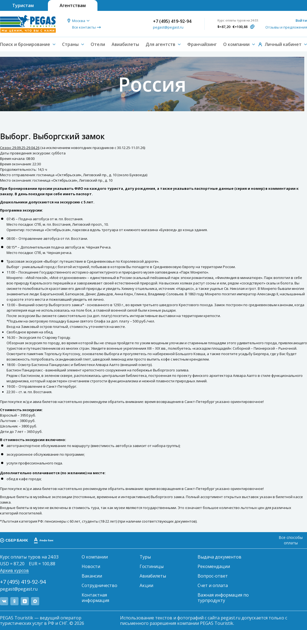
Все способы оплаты (291, 540)
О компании (95, 557)
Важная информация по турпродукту (223, 597)
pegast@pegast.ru (168, 27)
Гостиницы (152, 566)
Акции (146, 585)
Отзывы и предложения (286, 27)
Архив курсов (14, 570)
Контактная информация (95, 597)
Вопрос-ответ (213, 576)
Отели (98, 44)
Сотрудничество (99, 585)
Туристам (23, 5)
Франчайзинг (202, 44)
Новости (91, 566)
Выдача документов (219, 557)
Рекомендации (214, 566)
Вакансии (92, 576)
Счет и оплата (213, 585)
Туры (145, 557)
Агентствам (73, 5)
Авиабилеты (125, 44)
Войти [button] (301, 20)
